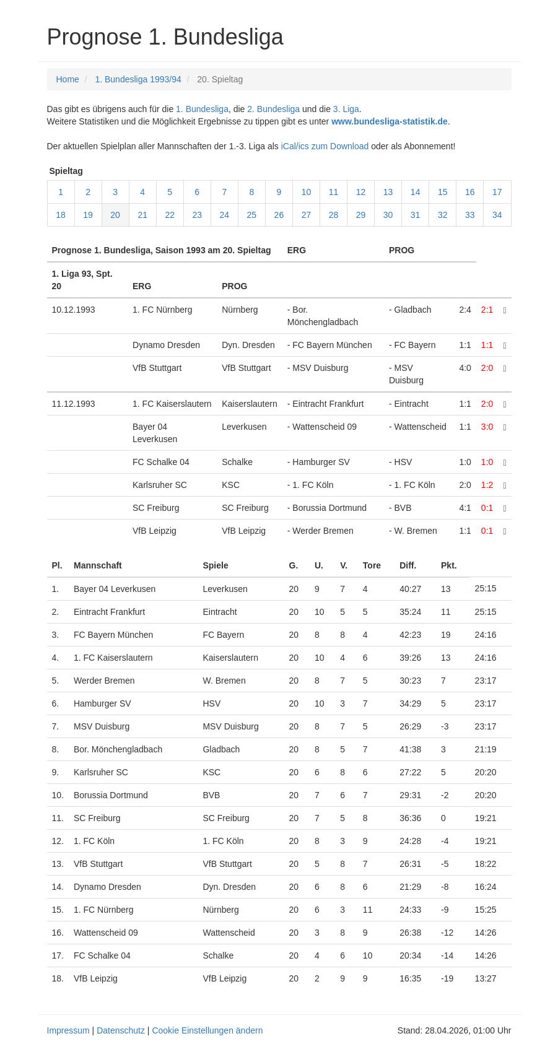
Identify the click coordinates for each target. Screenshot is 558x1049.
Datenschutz (121, 1030)
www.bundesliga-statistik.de (389, 121)
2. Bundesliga (273, 109)
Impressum (68, 1030)
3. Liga (346, 109)
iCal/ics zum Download (325, 146)
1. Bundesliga (202, 109)
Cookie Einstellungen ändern (207, 1030)
